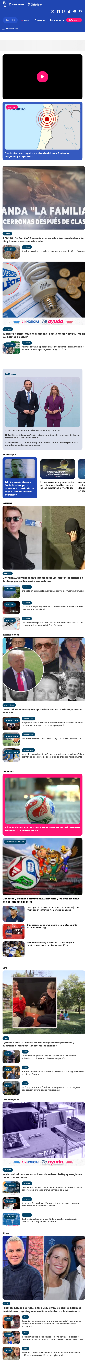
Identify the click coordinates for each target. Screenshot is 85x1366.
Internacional (9, 705)
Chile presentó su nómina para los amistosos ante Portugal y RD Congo (52, 926)
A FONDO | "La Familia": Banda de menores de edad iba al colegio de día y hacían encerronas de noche (43, 239)
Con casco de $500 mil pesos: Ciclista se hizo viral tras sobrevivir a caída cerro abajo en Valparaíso (49, 1057)
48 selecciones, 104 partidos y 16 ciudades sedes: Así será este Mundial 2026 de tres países (42, 829)
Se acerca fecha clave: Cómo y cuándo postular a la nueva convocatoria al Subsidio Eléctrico (51, 1204)
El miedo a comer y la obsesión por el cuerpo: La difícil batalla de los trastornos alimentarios (57, 485)
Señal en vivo (74, 20)
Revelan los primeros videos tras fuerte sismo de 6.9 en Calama (53, 251)
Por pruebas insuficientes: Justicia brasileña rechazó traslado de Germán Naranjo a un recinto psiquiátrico (52, 724)
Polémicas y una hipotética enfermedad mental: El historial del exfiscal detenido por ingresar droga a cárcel (53, 348)
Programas (40, 20)
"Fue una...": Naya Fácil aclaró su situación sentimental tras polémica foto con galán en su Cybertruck (51, 1354)
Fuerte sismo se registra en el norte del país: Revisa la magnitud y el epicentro (37, 155)
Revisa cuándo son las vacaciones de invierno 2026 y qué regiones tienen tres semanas (42, 1176)
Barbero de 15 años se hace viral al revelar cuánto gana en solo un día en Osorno (53, 1072)
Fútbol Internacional (15, 841)
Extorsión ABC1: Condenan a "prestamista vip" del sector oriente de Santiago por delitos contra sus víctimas (43, 579)
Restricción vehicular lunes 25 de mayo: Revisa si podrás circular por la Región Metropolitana (50, 1220)
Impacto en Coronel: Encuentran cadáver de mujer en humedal (53, 591)
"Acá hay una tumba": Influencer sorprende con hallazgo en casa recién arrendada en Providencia (51, 1088)
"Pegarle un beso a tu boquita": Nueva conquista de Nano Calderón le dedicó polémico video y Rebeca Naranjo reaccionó (53, 1338)
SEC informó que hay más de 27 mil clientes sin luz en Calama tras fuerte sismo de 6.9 (52, 608)
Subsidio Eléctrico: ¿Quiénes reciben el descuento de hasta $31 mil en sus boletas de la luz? (44, 335)
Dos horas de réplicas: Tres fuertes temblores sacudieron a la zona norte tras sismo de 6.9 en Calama (52, 623)
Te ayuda (7, 329)
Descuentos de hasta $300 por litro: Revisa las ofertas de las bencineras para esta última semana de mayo (52, 1188)
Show (6, 1303)
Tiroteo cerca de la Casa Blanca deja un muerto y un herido (51, 738)
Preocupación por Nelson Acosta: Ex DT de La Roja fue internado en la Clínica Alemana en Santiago (53, 908)
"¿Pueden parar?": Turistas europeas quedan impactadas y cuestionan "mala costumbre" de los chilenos (38, 1044)
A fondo (7, 234)
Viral (6, 1038)
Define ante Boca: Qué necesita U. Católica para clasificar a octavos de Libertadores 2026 (50, 944)
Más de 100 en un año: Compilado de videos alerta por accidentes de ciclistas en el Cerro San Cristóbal (42, 436)
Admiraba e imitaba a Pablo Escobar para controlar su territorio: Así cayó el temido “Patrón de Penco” (20, 488)
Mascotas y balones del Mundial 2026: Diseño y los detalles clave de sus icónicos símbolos (41, 900)
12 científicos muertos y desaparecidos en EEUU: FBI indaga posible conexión (42, 711)
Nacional (12, 107)
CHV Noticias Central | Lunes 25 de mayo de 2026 (32, 430)
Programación (57, 20)
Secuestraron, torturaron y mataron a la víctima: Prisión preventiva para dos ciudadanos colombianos (41, 443)
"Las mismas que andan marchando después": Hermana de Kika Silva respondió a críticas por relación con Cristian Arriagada (51, 1324)
